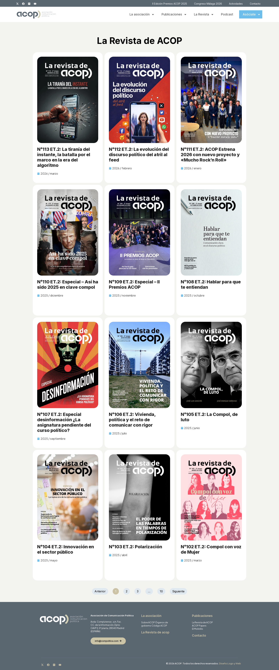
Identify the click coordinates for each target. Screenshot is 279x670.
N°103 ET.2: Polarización (135, 546)
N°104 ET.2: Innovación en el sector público (65, 549)
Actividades (236, 3)
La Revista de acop (155, 632)
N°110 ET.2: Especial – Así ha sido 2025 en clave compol (67, 284)
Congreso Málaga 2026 (208, 3)
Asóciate (251, 14)
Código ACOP (159, 625)
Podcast (227, 14)
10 (162, 590)
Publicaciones (174, 14)
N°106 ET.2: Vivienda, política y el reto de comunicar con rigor (132, 420)
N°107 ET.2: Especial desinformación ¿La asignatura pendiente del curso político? (64, 422)
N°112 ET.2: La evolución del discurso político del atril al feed (139, 155)
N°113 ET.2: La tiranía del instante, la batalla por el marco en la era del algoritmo (63, 157)
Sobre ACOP (148, 622)
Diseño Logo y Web (230, 663)
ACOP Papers (199, 625)
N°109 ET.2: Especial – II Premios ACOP (134, 284)
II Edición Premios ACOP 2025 (169, 3)
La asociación (142, 14)
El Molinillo (197, 629)
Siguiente (178, 591)
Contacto (255, 3)
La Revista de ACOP (202, 622)
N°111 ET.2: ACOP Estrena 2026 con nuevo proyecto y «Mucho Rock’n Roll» (210, 155)
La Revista (204, 14)
